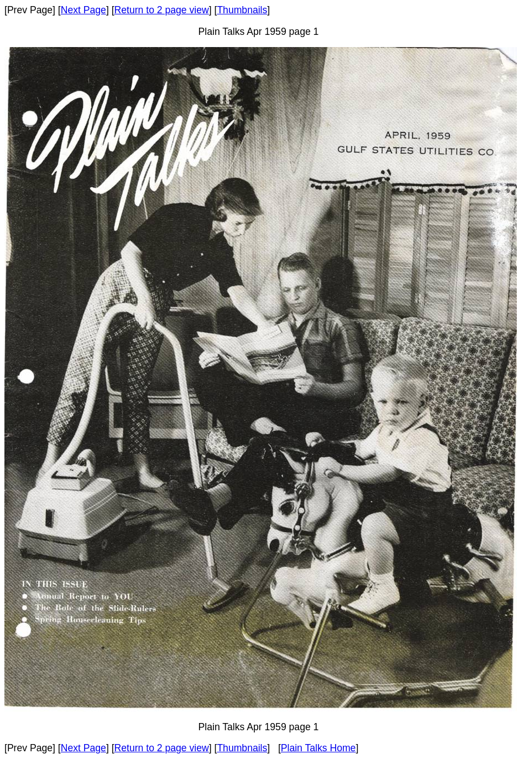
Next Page (83, 10)
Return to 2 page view (161, 10)
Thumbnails (242, 10)
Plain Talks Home (318, 747)
